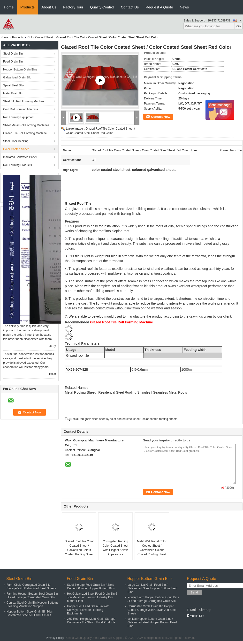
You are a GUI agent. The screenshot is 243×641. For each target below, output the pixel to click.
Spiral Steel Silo (13, 85)
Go (238, 26)
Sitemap (205, 610)
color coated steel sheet (125, 419)
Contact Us (130, 7)
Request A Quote (159, 7)
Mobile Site (195, 616)
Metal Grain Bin (13, 93)
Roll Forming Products (17, 165)
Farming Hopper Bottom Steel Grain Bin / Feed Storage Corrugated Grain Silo (32, 595)
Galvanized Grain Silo (17, 77)
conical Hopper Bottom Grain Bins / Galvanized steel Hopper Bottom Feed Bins (152, 622)
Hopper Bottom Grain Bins (20, 69)
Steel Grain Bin (13, 53)
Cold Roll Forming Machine (20, 109)
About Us (48, 7)
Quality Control (102, 7)
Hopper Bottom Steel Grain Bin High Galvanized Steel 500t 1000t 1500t (30, 613)
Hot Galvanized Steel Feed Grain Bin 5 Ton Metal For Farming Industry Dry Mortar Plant (92, 597)
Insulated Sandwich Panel (20, 157)
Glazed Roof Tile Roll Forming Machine (121, 322)
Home (9, 7)
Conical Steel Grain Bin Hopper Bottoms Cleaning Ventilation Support (32, 604)
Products (27, 7)
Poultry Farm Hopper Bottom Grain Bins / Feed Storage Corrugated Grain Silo (153, 599)
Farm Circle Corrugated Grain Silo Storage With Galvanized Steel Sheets (31, 586)
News (184, 7)
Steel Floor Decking (16, 141)
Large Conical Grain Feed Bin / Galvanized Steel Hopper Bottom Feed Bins (152, 588)
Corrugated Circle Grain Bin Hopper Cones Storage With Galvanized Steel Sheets (152, 610)
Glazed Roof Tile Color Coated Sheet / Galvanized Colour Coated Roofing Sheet (79, 548)
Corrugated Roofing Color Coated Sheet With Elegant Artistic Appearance (116, 548)
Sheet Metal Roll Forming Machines (26, 125)
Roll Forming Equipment (18, 117)
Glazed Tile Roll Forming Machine (25, 133)
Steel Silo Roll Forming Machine (24, 101)
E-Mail (192, 610)
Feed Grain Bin (13, 61)
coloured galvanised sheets (90, 419)
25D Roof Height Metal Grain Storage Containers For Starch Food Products (91, 620)
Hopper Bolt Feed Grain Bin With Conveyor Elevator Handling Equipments (88, 610)
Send (194, 592)
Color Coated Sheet (40, 37)
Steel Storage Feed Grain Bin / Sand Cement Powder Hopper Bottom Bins (91, 586)
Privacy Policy (55, 638)
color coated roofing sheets (160, 419)
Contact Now (160, 116)
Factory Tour (73, 7)
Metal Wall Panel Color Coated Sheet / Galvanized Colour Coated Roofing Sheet (152, 548)
